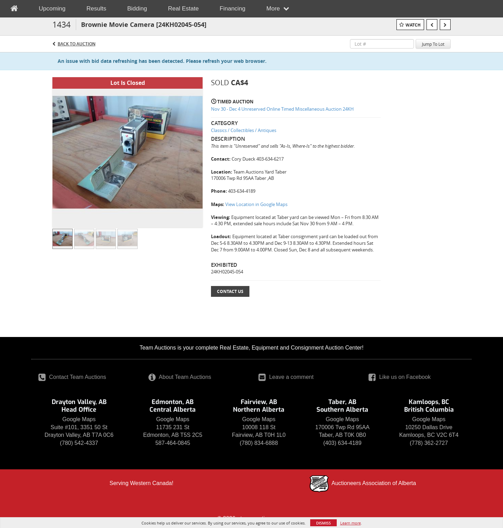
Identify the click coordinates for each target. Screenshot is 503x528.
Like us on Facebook (400, 377)
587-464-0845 (172, 443)
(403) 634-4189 (342, 443)
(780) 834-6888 (259, 443)
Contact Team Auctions (72, 377)
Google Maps (79, 419)
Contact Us (230, 291)
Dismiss (323, 523)
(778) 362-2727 (429, 443)
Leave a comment (286, 377)
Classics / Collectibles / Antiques (243, 130)
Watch (413, 25)
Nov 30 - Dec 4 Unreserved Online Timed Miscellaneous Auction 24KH (282, 109)
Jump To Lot (433, 44)
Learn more (350, 523)
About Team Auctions (179, 377)
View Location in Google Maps (256, 204)
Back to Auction (76, 44)
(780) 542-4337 (79, 443)
